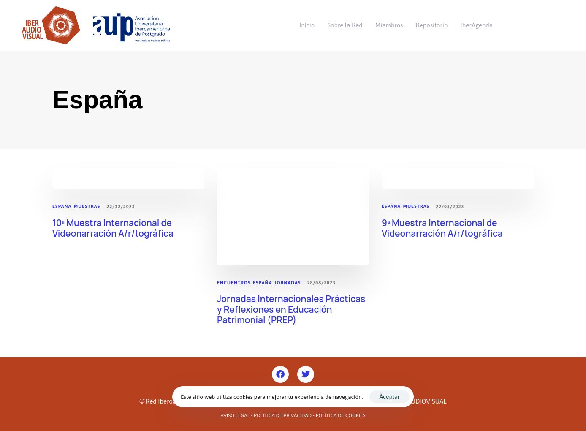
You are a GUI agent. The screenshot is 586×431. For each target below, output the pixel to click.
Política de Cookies (341, 415)
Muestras (87, 206)
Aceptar (389, 396)
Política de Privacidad (283, 415)
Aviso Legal (235, 415)
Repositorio (432, 25)
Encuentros (234, 282)
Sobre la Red (344, 25)
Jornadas (287, 282)
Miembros (389, 25)
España (61, 206)
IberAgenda (477, 25)
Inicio (307, 25)
